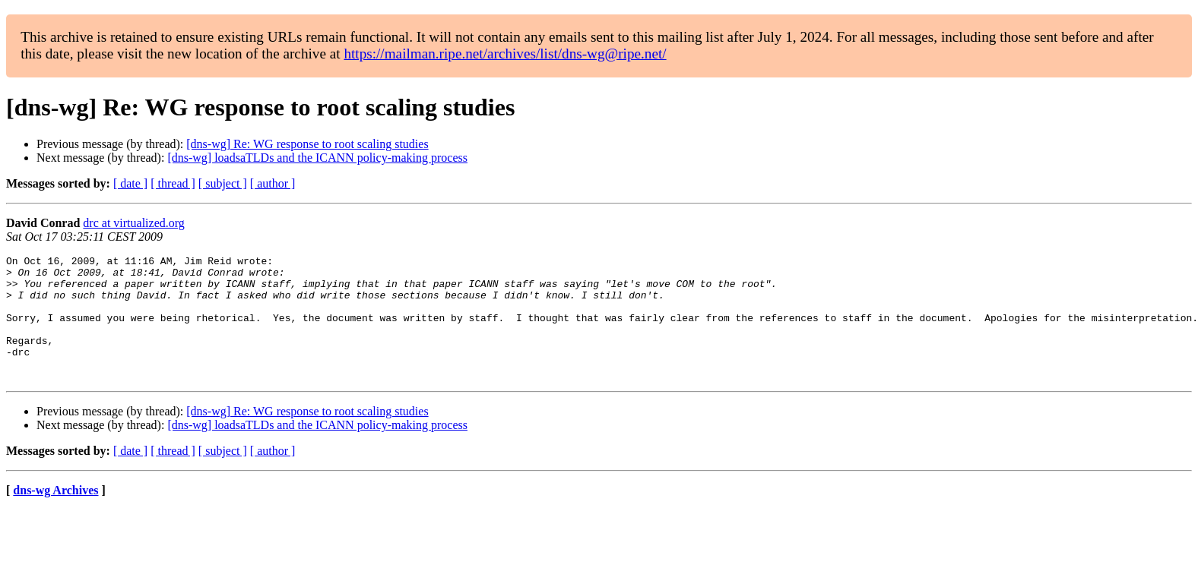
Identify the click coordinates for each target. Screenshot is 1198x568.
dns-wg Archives (55, 515)
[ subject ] (222, 183)
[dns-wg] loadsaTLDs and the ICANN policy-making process (317, 157)
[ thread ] (173, 183)
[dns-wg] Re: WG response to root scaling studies (307, 143)
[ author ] (273, 183)
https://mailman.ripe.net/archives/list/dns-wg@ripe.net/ (505, 54)
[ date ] (130, 183)
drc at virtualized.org (133, 222)
